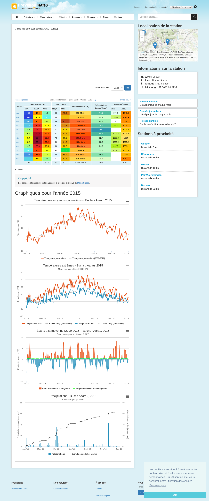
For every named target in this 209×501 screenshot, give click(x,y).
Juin (17, 134)
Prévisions (29, 17)
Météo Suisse (83, 183)
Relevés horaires (167, 103)
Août (17, 142)
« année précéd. (21, 100)
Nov (17, 154)
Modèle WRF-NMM (19, 489)
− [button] (142, 38)
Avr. (17, 125)
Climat (63, 17)
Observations (47, 17)
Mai (17, 130)
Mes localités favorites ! (181, 7)
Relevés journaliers (167, 113)
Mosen (167, 166)
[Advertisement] (73, 59)
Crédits (99, 489)
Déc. (17, 159)
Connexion (138, 7)
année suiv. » (125, 100)
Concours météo (61, 489)
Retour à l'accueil (30, 6)
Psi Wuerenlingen (167, 177)
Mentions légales (103, 495)
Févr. (17, 117)
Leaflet (141, 52)
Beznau (167, 187)
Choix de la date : (103, 88)
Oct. (17, 150)
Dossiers (77, 17)
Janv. (17, 113)
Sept (17, 146)
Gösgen (167, 145)
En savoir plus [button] (157, 485)
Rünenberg (167, 156)
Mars (17, 121)
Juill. (17, 138)
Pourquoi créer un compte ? (156, 7)
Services (118, 17)
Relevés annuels (167, 123)
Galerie (106, 17)
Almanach (92, 17)
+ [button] (142, 33)
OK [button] (175, 495)
